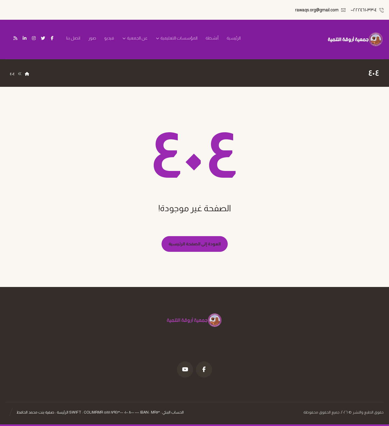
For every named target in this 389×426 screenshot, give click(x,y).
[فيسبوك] (52, 38)
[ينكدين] (24, 38)
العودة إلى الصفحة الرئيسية (195, 244)
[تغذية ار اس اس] (15, 38)
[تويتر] (43, 38)
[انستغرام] (33, 38)
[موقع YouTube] (185, 369)
